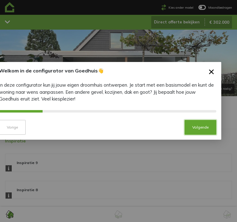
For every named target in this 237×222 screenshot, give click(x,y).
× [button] (222, 87)
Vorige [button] (23, 141)
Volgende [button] (211, 141)
